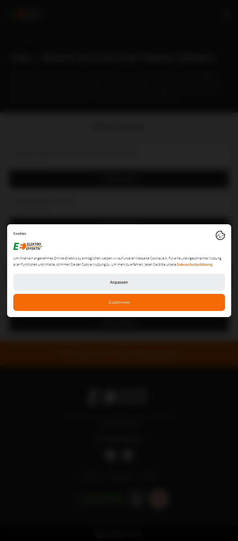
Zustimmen (119, 302)
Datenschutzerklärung (194, 264)
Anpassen (119, 282)
